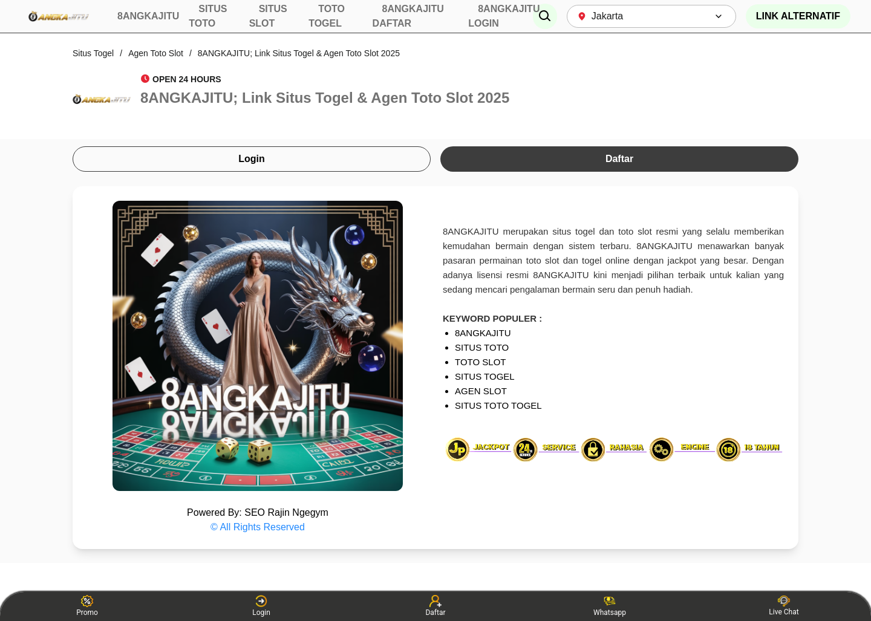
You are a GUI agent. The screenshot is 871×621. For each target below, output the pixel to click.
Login (251, 159)
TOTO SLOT (480, 362)
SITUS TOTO (482, 347)
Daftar (619, 159)
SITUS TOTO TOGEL (498, 405)
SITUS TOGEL (485, 376)
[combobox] (651, 16)
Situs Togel (93, 53)
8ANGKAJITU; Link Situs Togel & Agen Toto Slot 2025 (299, 53)
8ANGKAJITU (483, 333)
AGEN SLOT (481, 391)
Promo (87, 606)
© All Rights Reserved (257, 527)
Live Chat (783, 606)
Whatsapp (609, 606)
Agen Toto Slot (155, 53)
